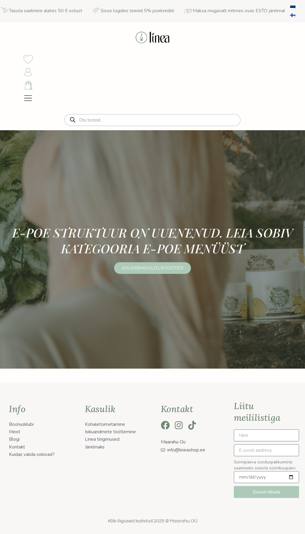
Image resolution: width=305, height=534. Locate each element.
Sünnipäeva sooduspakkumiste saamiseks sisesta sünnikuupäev (264, 465)
